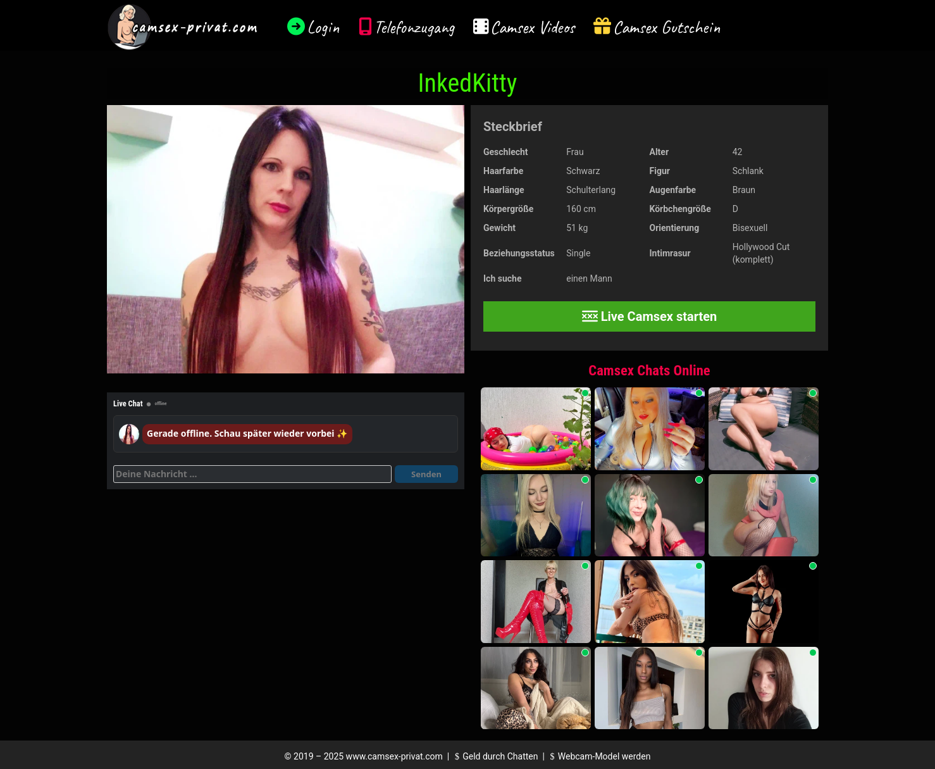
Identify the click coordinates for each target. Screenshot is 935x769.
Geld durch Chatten (495, 756)
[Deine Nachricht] (252, 474)
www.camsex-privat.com (394, 756)
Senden (426, 474)
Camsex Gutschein (667, 27)
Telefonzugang (414, 27)
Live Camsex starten (649, 316)
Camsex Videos (532, 27)
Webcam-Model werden (598, 756)
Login (323, 27)
